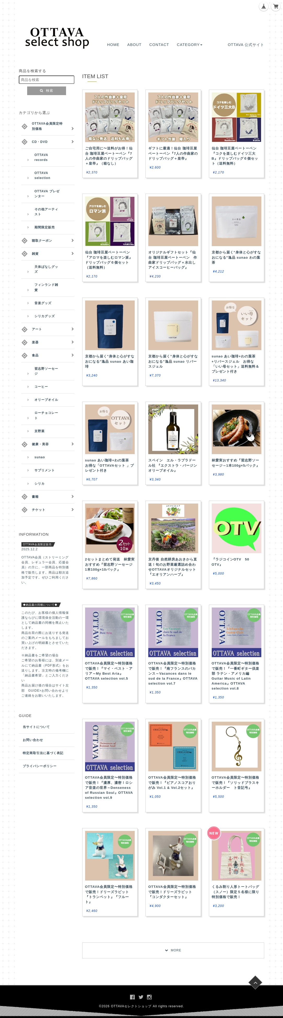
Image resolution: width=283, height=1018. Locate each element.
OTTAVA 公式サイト (246, 45)
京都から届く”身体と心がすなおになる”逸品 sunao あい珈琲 (110, 361)
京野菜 (39, 431)
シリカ (39, 483)
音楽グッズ (42, 303)
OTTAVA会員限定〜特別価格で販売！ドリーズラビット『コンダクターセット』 (172, 892)
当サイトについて (36, 727)
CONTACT (159, 45)
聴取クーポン (42, 240)
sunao (39, 457)
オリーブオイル (46, 400)
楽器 (35, 342)
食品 (35, 355)
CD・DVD (40, 142)
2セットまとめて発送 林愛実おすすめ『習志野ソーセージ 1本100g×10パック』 (110, 564)
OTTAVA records (41, 157)
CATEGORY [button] (189, 45)
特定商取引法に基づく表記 (43, 753)
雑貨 (35, 254)
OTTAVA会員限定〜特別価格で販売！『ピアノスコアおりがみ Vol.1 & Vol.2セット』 (172, 782)
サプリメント (44, 470)
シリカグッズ (44, 316)
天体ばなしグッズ (46, 269)
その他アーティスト (46, 211)
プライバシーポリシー (40, 766)
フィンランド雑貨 (46, 287)
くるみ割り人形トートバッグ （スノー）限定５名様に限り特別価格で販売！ (235, 892)
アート (37, 329)
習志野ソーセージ (46, 371)
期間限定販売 (44, 227)
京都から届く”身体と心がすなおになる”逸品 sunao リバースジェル (173, 361)
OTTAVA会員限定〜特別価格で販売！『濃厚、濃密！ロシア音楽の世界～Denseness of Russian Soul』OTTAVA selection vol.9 (109, 788)
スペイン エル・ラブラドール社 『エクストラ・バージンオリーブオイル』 (172, 465)
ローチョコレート (46, 415)
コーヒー (41, 387)
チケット (38, 510)
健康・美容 (40, 444)
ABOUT (134, 45)
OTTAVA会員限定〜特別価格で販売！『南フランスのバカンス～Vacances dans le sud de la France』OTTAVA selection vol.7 (173, 673)
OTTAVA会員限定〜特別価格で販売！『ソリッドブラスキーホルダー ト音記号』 (236, 782)
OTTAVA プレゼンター (47, 193)
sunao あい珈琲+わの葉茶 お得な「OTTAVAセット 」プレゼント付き (109, 465)
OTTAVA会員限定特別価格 (47, 126)
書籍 (35, 497)
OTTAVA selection (42, 175)
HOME (113, 45)
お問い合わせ (33, 740)
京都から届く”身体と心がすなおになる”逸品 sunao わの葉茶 (236, 257)
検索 (46, 90)
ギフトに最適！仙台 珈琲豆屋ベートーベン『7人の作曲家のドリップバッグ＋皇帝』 (173, 153)
